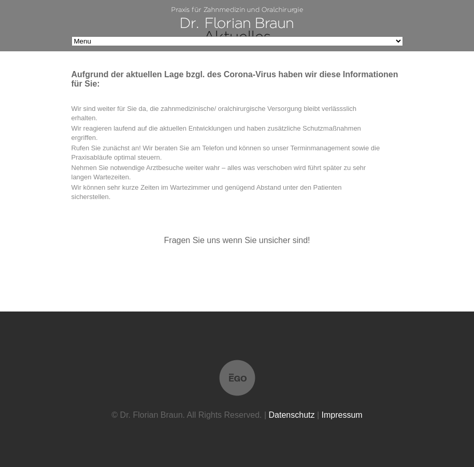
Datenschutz (292, 415)
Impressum (342, 415)
